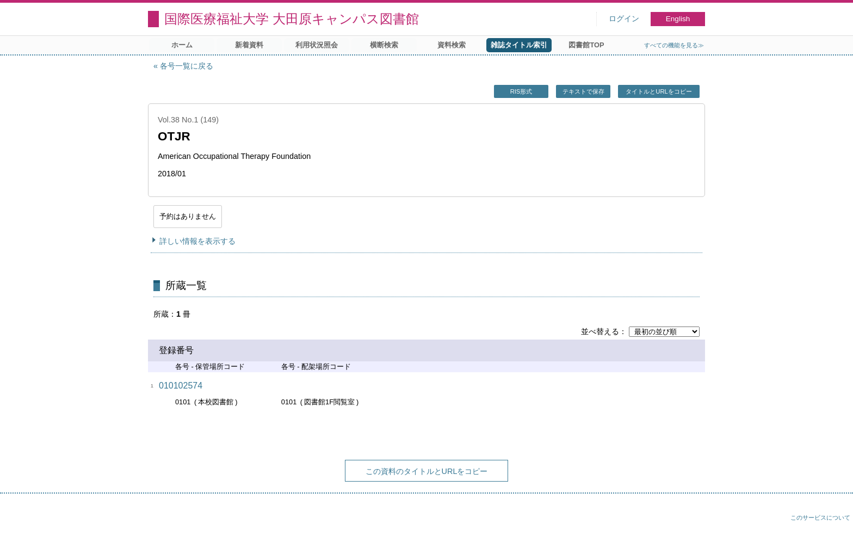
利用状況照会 (316, 45)
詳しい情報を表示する (197, 241)
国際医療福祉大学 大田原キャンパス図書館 (291, 18)
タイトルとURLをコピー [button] (658, 91)
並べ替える (600, 331)
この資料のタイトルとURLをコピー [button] (427, 471)
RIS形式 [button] (521, 91)
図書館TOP (586, 45)
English (678, 19)
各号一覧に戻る (186, 65)
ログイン (624, 19)
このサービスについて (820, 517)
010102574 (180, 385)
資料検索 (451, 45)
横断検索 (384, 45)
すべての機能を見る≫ (674, 45)
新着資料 (249, 45)
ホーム (182, 45)
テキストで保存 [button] (583, 91)
